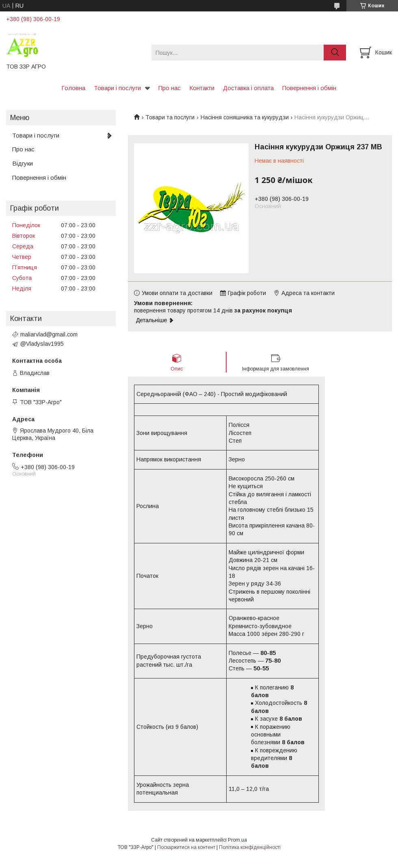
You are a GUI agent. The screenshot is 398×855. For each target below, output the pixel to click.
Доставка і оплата (248, 87)
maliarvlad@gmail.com (49, 334)
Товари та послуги (170, 117)
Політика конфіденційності (250, 847)
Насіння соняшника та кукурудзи (245, 117)
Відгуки (22, 163)
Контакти (201, 87)
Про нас (169, 87)
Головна (73, 87)
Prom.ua (237, 840)
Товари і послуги (117, 87)
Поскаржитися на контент (186, 847)
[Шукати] (335, 52)
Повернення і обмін (309, 87)
